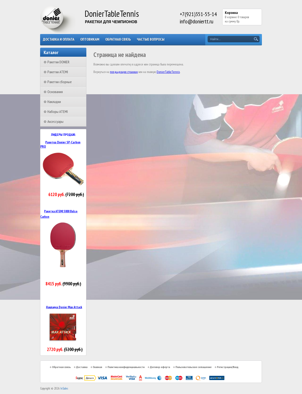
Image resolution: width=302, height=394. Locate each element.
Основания (55, 91)
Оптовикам (89, 39)
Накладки (54, 101)
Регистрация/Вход (227, 367)
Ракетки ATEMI (57, 71)
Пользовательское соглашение (194, 367)
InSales (64, 388)
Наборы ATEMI (57, 111)
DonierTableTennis (168, 72)
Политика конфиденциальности (126, 367)
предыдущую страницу (124, 72)
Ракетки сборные (59, 81)
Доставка (82, 367)
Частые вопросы (150, 39)
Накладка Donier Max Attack (64, 307)
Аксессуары (55, 121)
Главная (97, 367)
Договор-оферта (160, 367)
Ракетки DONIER (58, 62)
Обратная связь (118, 39)
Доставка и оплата (58, 39)
